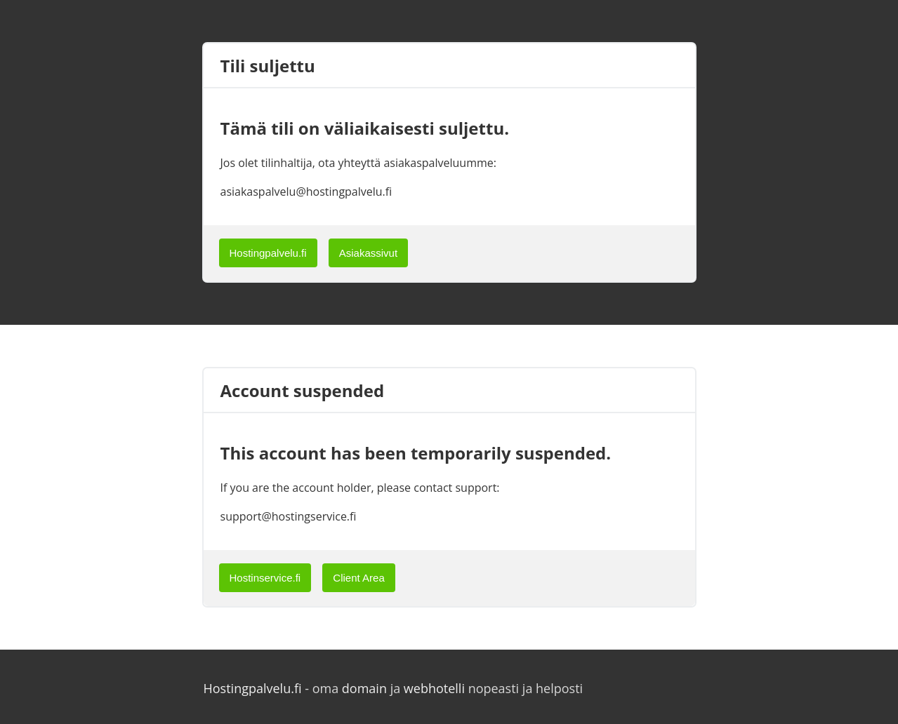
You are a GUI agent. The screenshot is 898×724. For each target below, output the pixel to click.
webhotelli (434, 688)
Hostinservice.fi (265, 578)
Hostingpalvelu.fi (268, 253)
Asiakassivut (368, 253)
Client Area (358, 578)
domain (364, 688)
